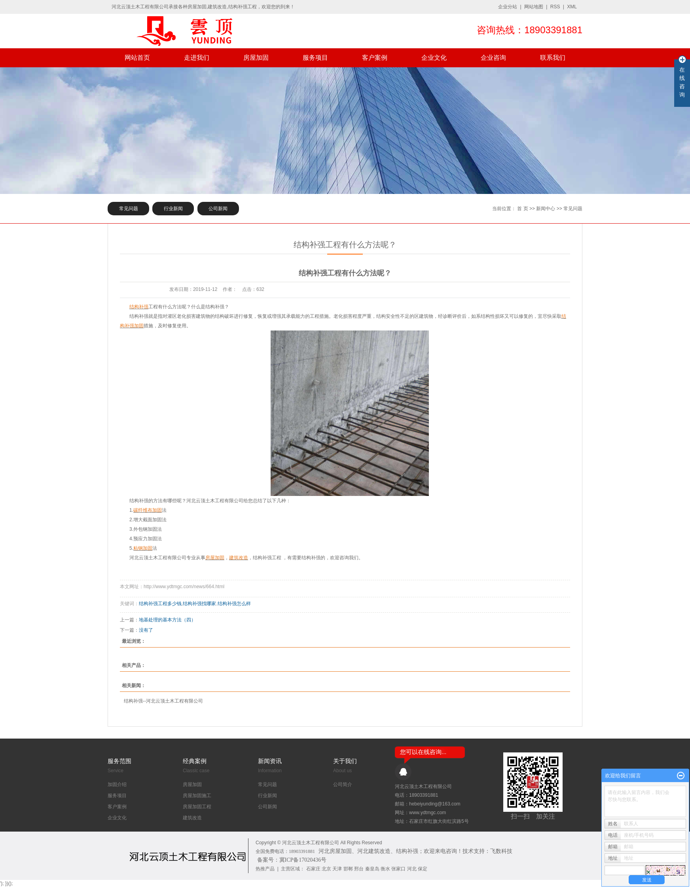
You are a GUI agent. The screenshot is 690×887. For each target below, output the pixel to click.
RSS (555, 6)
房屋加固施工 (197, 795)
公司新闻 (218, 208)
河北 (412, 869)
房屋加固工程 (197, 806)
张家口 (398, 869)
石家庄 (313, 869)
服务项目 (315, 57)
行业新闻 (173, 208)
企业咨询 (493, 57)
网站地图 (533, 6)
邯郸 (348, 869)
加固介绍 (117, 784)
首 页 (522, 208)
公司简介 (342, 784)
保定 (422, 869)
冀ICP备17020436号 (303, 860)
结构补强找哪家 (199, 603)
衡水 (385, 869)
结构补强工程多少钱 (160, 603)
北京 (326, 869)
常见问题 (128, 208)
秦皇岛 (372, 869)
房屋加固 (256, 57)
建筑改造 (192, 818)
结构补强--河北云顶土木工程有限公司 (163, 701)
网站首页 (137, 57)
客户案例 (374, 57)
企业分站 (507, 6)
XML (572, 6)
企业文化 (434, 57)
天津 (337, 869)
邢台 (359, 869)
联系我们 (552, 57)
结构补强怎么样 (234, 603)
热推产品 (265, 869)
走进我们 (196, 57)
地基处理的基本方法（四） (167, 620)
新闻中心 (545, 208)
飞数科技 (501, 851)
